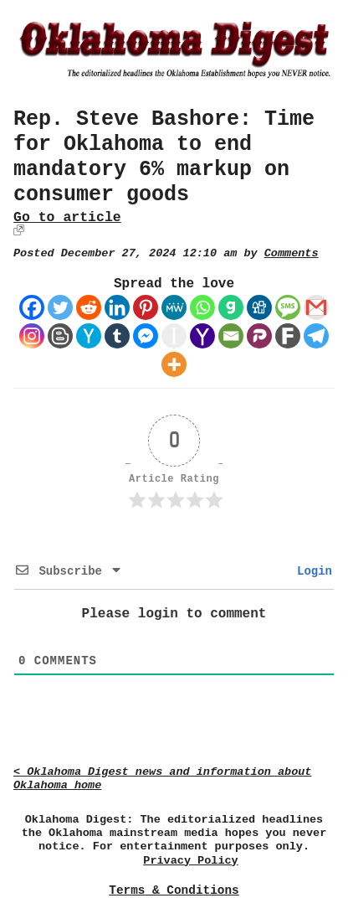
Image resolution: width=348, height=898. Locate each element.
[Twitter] (60, 307)
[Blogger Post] (60, 335)
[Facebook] (31, 307)
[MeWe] (174, 307)
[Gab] (230, 307)
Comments (291, 253)
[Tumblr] (117, 335)
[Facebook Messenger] (145, 335)
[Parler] (259, 335)
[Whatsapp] (202, 307)
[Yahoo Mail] (202, 335)
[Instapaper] (174, 335)
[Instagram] (31, 335)
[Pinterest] (145, 307)
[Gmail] (316, 307)
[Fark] (287, 335)
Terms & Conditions (173, 890)
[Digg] (259, 307)
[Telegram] (316, 335)
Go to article (67, 217)
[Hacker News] (88, 335)
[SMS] (287, 307)
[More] (174, 364)
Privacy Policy (190, 860)
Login (311, 571)
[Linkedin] (117, 307)
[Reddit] (88, 307)
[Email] (230, 335)
